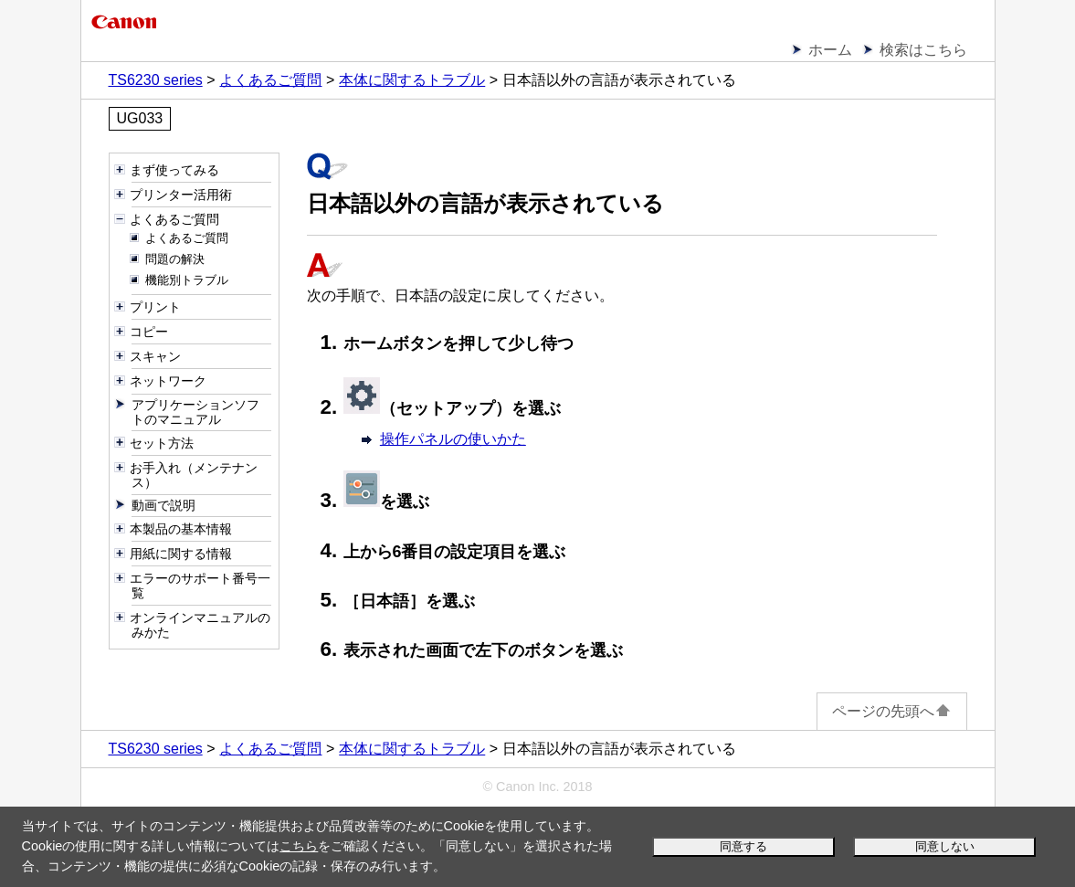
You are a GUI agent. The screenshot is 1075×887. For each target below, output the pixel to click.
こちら (298, 846)
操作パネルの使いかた (453, 439)
